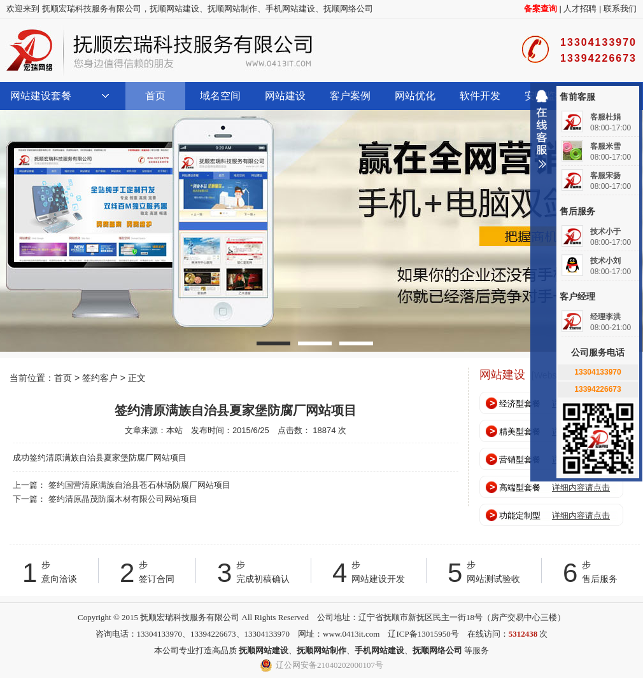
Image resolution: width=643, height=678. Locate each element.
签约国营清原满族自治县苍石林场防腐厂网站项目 (139, 485)
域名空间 (220, 95)
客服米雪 (605, 146)
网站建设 (285, 95)
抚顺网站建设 (174, 8)
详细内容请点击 (581, 487)
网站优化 (415, 95)
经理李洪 (605, 316)
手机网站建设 (290, 8)
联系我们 (620, 8)
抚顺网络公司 (348, 8)
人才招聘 (580, 8)
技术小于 (605, 231)
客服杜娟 (605, 117)
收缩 (541, 134)
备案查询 (540, 8)
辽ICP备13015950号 (423, 634)
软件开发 (480, 95)
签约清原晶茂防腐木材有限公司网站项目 (122, 499)
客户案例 (350, 95)
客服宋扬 (605, 175)
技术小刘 (605, 260)
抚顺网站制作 (232, 8)
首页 (155, 95)
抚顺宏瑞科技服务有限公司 (159, 50)
